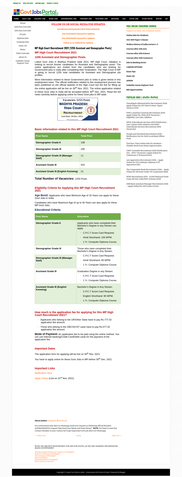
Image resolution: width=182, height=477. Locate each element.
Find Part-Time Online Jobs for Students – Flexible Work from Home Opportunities (144, 144)
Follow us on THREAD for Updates (78, 43)
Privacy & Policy (52, 3)
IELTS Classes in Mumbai (44, 461)
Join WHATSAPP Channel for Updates (78, 38)
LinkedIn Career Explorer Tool (23, 62)
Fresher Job (86, 19)
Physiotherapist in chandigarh (46, 459)
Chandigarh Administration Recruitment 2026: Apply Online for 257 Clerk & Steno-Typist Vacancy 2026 (146, 105)
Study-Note (147, 19)
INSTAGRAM (73, 29)
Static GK (23, 46)
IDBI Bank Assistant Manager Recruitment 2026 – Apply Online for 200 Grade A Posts (147, 185)
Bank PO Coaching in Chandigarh (47, 454)
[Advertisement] (78, 399)
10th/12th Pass (28, 3)
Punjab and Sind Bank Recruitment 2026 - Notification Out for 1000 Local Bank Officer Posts (145, 136)
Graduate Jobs (23, 42)
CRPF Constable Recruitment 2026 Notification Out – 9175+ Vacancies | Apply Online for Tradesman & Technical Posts (146, 152)
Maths (159, 19)
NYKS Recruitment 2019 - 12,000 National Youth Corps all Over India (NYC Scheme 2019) (147, 178)
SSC (124, 19)
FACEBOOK (62, 29)
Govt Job (26, 19)
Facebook (63, 421)
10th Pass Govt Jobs (22, 27)
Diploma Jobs (39, 3)
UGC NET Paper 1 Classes (137, 40)
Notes (22, 49)
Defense (115, 19)
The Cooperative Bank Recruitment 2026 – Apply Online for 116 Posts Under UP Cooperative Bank (147, 170)
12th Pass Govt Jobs (22, 30)
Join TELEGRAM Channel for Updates (78, 34)
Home (16, 19)
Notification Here (43, 373)
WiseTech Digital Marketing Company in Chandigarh (54, 452)
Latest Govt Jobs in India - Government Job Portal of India (87, 472)
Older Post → (116, 436)
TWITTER (85, 29)
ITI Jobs (23, 34)
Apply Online (41, 378)
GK (166, 19)
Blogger (123, 472)
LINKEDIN (95, 29)
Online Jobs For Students (137, 35)
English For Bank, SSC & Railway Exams (143, 31)
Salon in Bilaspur (41, 458)
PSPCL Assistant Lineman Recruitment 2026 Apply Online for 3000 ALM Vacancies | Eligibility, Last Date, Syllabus (145, 115)
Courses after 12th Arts (136, 49)
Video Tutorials (22, 53)
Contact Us (17, 3)
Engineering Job (68, 19)
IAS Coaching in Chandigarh (45, 456)
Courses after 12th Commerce (139, 58)
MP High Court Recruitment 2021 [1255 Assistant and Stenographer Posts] (73, 48)
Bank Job (53, 19)
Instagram (51, 421)
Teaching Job (101, 19)
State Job (133, 19)
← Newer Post (41, 436)
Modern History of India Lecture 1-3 (142, 44)
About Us (23, 57)
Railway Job (39, 19)
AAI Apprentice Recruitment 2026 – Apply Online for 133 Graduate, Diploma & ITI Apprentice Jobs (144, 162)
